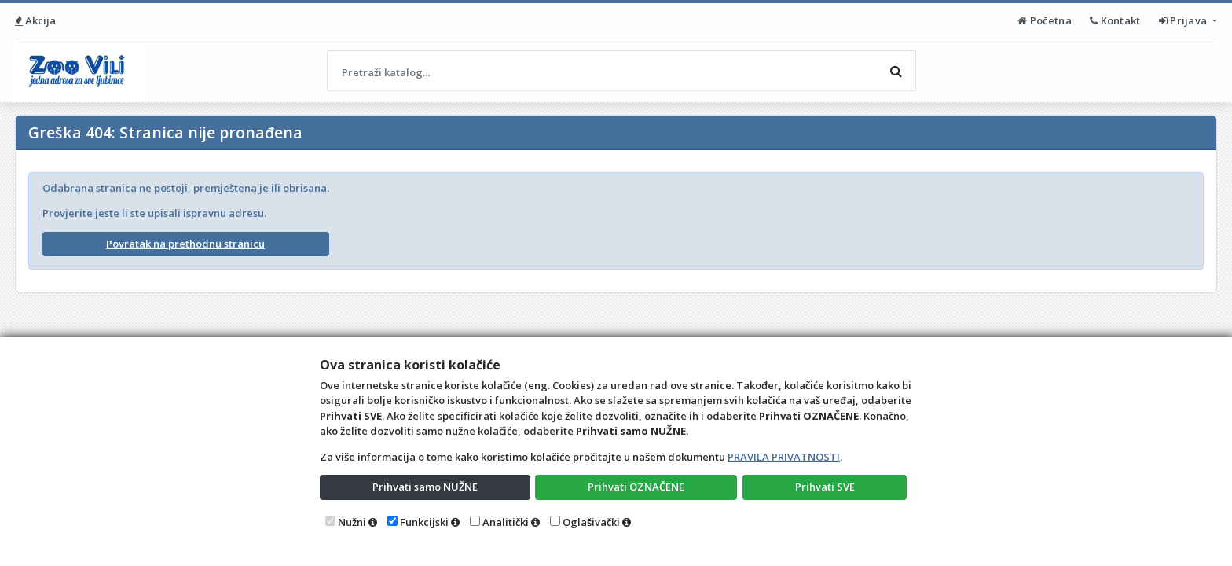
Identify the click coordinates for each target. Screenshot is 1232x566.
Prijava (1184, 20)
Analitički (505, 522)
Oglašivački (591, 522)
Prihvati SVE (825, 487)
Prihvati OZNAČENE (636, 487)
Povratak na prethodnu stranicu (185, 244)
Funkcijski (424, 522)
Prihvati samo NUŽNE (425, 487)
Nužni (352, 522)
